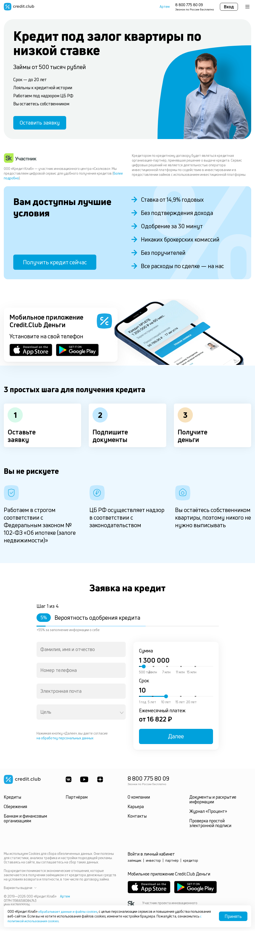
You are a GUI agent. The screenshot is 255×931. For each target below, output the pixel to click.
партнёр (172, 862)
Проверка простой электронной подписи (210, 824)
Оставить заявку (42, 123)
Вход (229, 6)
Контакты (137, 817)
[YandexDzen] (101, 781)
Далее (176, 738)
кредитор (190, 862)
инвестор (153, 862)
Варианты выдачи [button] (20, 889)
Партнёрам (77, 798)
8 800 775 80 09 (189, 4)
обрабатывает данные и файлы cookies (69, 911)
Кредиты (12, 798)
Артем (165, 7)
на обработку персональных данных (65, 740)
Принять (233, 916)
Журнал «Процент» (208, 813)
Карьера (136, 808)
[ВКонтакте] (68, 781)
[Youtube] (85, 781)
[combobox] (81, 651)
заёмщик (134, 862)
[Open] (121, 714)
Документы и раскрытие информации (212, 801)
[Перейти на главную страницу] (19, 6)
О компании (139, 798)
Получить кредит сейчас (55, 264)
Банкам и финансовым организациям (25, 820)
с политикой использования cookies (58, 921)
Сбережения (15, 808)
